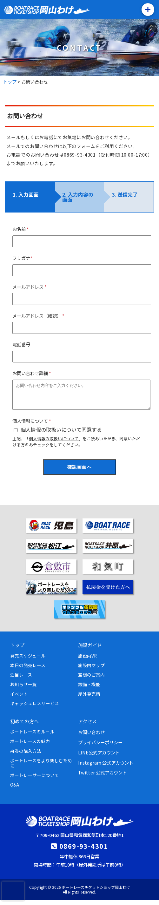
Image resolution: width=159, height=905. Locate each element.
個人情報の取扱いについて (53, 443)
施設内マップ (91, 670)
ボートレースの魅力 (30, 746)
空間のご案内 (91, 679)
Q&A (14, 789)
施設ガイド (90, 649)
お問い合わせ (91, 736)
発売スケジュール (27, 660)
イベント (19, 698)
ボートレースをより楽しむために (41, 767)
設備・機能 (89, 689)
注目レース (21, 679)
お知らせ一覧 (23, 689)
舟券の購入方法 (25, 756)
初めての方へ (24, 725)
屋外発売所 (89, 698)
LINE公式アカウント (99, 757)
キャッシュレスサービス (34, 708)
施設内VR (87, 660)
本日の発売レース (27, 670)
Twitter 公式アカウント (102, 777)
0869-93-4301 (83, 850)
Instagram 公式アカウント (105, 767)
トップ (17, 649)
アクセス (87, 725)
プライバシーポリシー (100, 747)
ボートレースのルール (32, 736)
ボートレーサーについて (34, 780)
